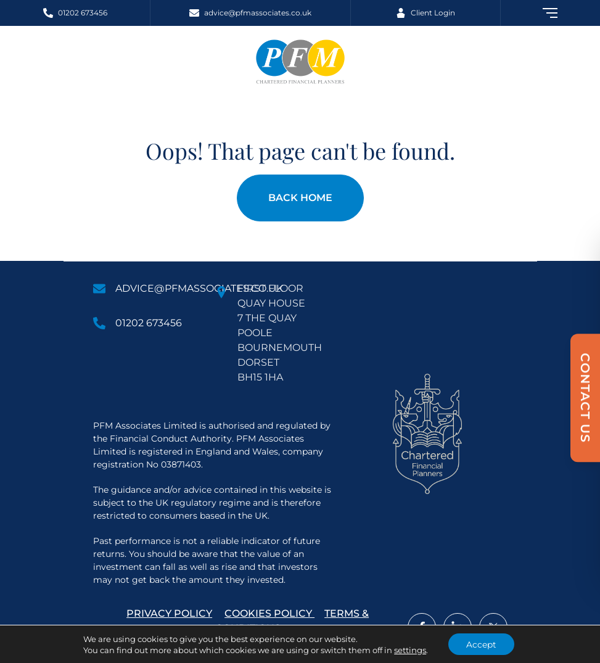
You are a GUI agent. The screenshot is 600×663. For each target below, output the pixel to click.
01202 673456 (148, 323)
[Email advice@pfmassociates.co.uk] (250, 13)
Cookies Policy (269, 613)
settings (409, 649)
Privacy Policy (169, 613)
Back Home (300, 198)
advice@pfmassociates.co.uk (199, 288)
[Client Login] (425, 13)
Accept (481, 643)
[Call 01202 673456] (75, 13)
